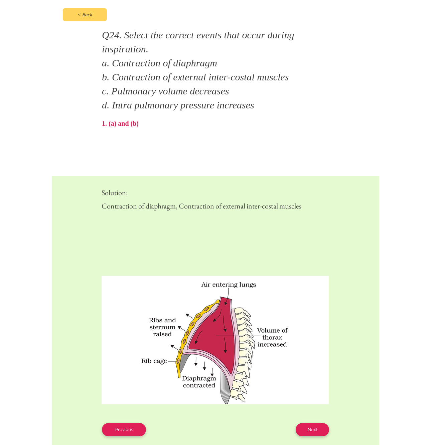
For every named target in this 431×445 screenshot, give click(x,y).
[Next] (312, 429)
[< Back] (85, 14)
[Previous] (124, 429)
